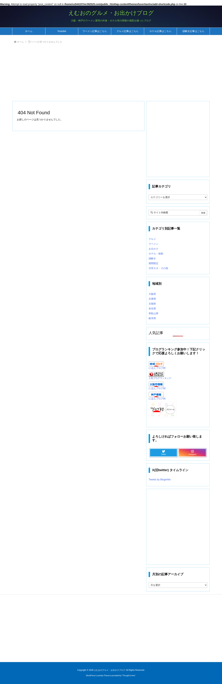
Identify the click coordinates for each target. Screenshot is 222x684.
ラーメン (153, 243)
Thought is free (128, 675)
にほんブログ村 (157, 368)
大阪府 (152, 294)
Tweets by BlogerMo (160, 479)
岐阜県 (152, 318)
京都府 (152, 303)
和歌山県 (153, 313)
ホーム (20, 42)
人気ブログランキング (160, 378)
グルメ (152, 239)
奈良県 (152, 308)
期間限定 (153, 263)
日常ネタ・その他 (158, 268)
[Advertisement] (111, 73)
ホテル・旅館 (156, 253)
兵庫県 (152, 298)
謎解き (152, 258)
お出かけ (153, 248)
